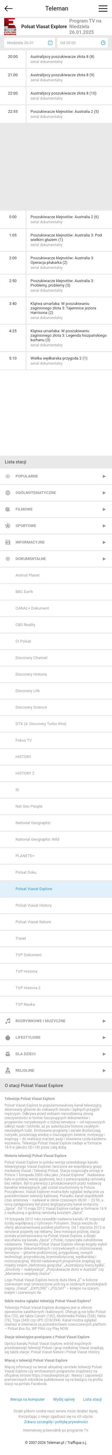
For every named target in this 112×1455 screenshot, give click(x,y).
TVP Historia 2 (28, 988)
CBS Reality (25, 624)
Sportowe (26, 525)
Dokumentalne (31, 558)
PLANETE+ (25, 856)
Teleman (56, 8)
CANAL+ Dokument (32, 608)
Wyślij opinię (64, 1399)
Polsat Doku (26, 872)
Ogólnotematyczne (36, 492)
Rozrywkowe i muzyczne (40, 1021)
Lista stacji (92, 1399)
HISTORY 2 (25, 773)
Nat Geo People (29, 806)
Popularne (27, 476)
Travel (21, 938)
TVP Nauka (25, 1004)
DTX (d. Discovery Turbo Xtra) (41, 723)
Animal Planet (27, 575)
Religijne (25, 1070)
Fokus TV (24, 740)
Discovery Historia (31, 674)
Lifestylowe (28, 1037)
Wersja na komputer (27, 1399)
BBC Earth (24, 591)
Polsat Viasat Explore (34, 889)
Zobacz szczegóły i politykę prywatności (56, 1422)
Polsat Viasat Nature (33, 922)
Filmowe (24, 509)
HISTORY (23, 757)
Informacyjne (30, 542)
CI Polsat (23, 641)
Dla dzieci (26, 1054)
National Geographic (33, 823)
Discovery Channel (31, 657)
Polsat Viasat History (34, 905)
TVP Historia (26, 971)
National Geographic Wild (37, 839)
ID (17, 790)
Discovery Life (28, 690)
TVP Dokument (29, 955)
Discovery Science (31, 707)
